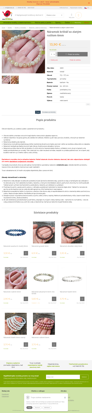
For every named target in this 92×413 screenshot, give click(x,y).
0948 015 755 (22, 8)
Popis (38, 112)
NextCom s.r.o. (75, 410)
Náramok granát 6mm (40, 246)
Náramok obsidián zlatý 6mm (71, 246)
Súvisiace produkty (49, 112)
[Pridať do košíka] (72, 54)
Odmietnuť (47, 407)
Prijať (29, 407)
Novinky (78, 23)
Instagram (5, 396)
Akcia (86, 23)
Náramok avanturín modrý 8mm (16, 246)
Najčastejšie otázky (76, 8)
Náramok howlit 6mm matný (14, 337)
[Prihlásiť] (71, 15)
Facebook (5, 394)
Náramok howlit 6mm (68, 292)
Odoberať (84, 377)
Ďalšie (68, 23)
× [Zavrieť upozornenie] (89, 2)
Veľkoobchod (64, 8)
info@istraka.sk (9, 8)
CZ (87, 8)
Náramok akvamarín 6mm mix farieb (43, 293)
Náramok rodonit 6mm (40, 337)
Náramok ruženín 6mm (12, 292)
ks (54, 54)
